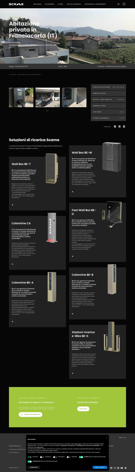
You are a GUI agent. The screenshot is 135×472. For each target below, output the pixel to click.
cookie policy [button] (40, 447)
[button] (106, 437)
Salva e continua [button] (100, 467)
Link (37, 183)
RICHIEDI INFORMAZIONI (32, 414)
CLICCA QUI (83, 409)
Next (52, 110)
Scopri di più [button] (34, 467)
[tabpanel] (21, 97)
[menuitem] (37, 4)
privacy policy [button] (77, 444)
